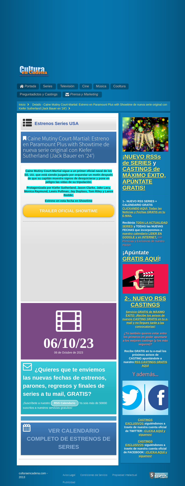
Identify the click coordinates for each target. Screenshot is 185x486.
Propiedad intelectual (124, 475)
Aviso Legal (69, 475)
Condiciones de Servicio (93, 475)
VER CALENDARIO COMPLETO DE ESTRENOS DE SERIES (68, 439)
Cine (85, 86)
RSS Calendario (64, 403)
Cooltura (119, 86)
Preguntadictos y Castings (38, 94)
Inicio (22, 104)
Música (101, 86)
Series (47, 86)
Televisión (67, 86)
